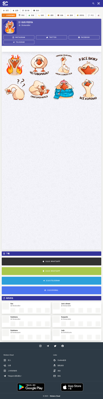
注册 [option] (7, 365)
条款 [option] (57, 370)
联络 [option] (57, 376)
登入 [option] (7, 360)
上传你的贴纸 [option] (10, 370)
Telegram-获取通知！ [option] (12, 376)
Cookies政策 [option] (59, 360)
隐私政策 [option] (58, 365)
